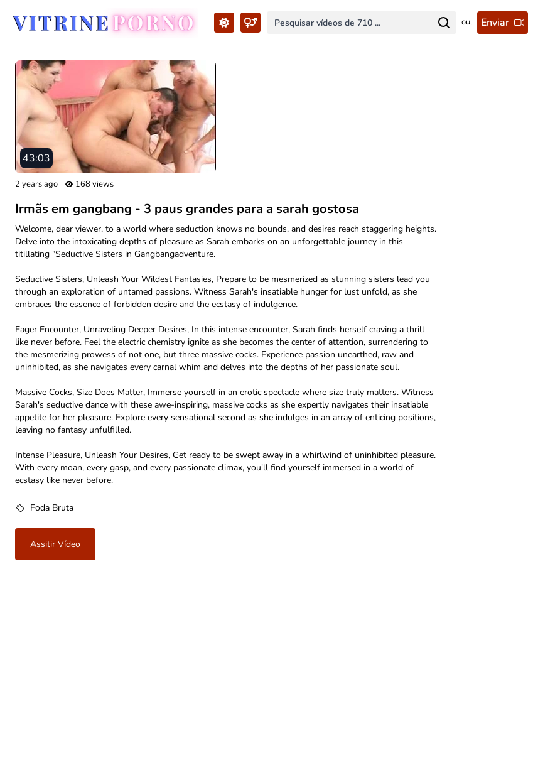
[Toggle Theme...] (224, 23)
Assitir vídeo (55, 544)
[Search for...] (443, 22)
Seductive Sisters (48, 279)
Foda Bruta (51, 508)
